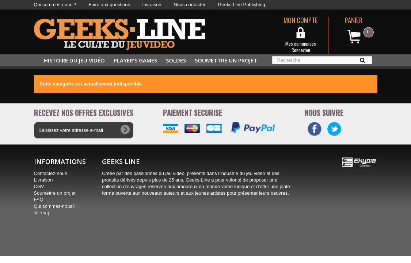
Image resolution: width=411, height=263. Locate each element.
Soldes (176, 60)
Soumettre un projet (226, 60)
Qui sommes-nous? (54, 206)
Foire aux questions (109, 4)
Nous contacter (189, 4)
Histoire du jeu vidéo (74, 60)
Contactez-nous (50, 173)
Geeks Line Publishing (241, 4)
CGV (39, 186)
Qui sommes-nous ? (55, 4)
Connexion (301, 50)
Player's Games (135, 60)
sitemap (42, 213)
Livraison (151, 4)
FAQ (38, 199)
